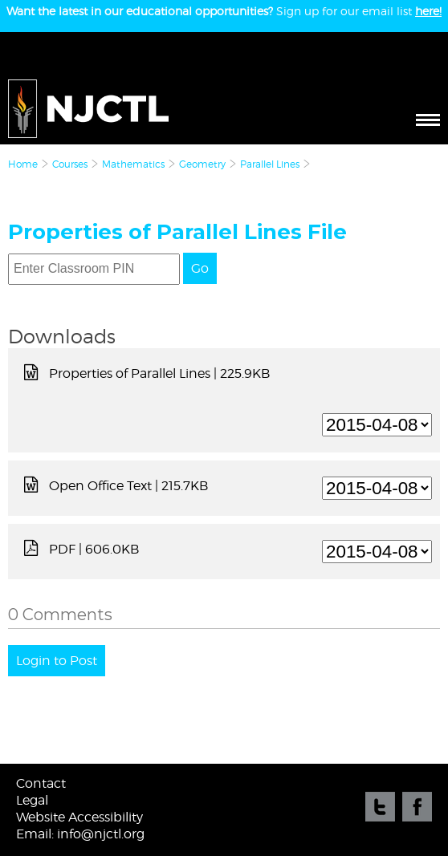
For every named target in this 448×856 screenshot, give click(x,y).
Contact (41, 783)
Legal (32, 800)
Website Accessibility (79, 817)
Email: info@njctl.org (80, 834)
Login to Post (56, 660)
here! (428, 11)
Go (200, 268)
